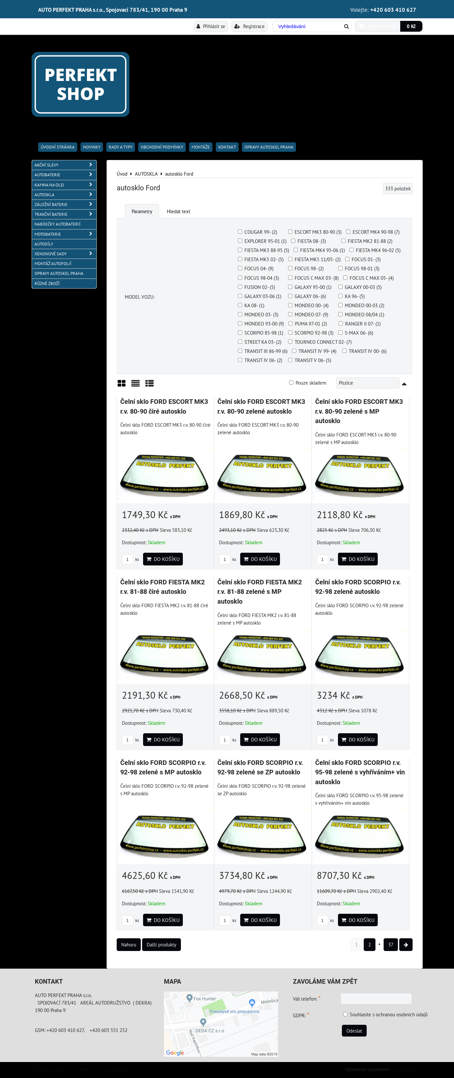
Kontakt (227, 147)
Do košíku (163, 559)
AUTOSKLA (65, 194)
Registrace (249, 26)
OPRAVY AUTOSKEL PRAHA (268, 147)
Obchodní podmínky (162, 147)
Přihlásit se (211, 26)
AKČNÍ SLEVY (65, 165)
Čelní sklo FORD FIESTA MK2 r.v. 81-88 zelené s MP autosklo (259, 592)
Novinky (91, 147)
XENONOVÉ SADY (65, 254)
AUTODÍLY (44, 244)
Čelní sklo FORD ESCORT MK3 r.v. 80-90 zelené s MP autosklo (359, 411)
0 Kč (411, 26)
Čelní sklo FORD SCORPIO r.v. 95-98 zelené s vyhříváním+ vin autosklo (360, 772)
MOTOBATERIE (65, 234)
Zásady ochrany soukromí (102, 1069)
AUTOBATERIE (65, 175)
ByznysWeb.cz (404, 1069)
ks (130, 559)
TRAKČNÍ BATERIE (65, 214)
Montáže (201, 147)
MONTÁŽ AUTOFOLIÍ (53, 263)
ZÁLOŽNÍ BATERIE (65, 204)
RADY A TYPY (120, 147)
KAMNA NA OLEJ (65, 185)
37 (390, 944)
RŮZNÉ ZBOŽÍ (47, 283)
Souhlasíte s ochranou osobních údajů (389, 1014)
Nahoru (128, 944)
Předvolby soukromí (52, 1069)
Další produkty (161, 944)
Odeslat (354, 1030)
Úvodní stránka (58, 147)
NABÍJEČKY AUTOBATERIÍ (58, 224)
